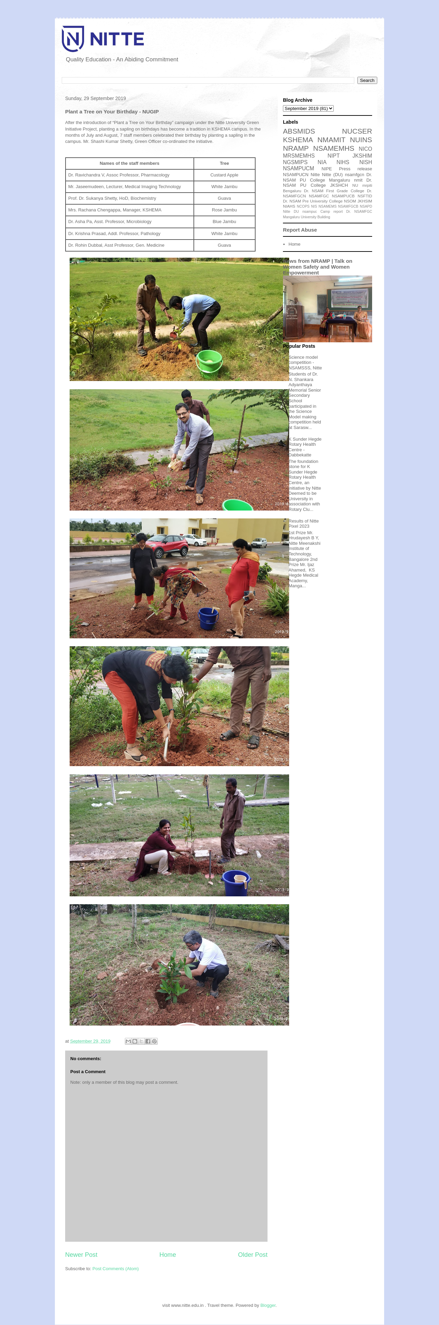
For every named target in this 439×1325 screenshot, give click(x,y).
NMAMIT (332, 140)
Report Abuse (300, 230)
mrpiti (367, 185)
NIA (322, 162)
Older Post (253, 1254)
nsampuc (309, 211)
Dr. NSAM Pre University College (313, 201)
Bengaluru (292, 190)
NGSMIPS (295, 162)
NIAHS (289, 206)
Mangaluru (291, 217)
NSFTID (365, 196)
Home (167, 1254)
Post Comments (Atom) (116, 1268)
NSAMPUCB (343, 196)
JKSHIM (362, 156)
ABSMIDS (299, 131)
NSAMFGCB (348, 206)
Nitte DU (291, 211)
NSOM (350, 201)
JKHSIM (364, 201)
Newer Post (81, 1254)
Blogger (267, 1305)
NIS (314, 206)
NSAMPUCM (298, 168)
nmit (358, 180)
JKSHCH (339, 185)
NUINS (361, 140)
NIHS (342, 162)
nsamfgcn (354, 174)
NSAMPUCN (295, 174)
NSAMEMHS (333, 148)
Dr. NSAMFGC (359, 211)
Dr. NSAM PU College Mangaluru (327, 177)
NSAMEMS (328, 206)
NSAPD (366, 206)
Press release (355, 168)
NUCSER (357, 131)
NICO (365, 149)
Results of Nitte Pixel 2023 (303, 523)
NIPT (334, 156)
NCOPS (303, 206)
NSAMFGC (319, 196)
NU (355, 185)
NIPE (326, 168)
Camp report (331, 211)
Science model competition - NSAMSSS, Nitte (305, 362)
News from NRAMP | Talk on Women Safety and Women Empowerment (317, 266)
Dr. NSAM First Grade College (334, 190)
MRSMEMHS (299, 156)
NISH (365, 162)
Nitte (315, 174)
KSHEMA (298, 140)
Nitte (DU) (332, 174)
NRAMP (296, 148)
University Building (315, 217)
